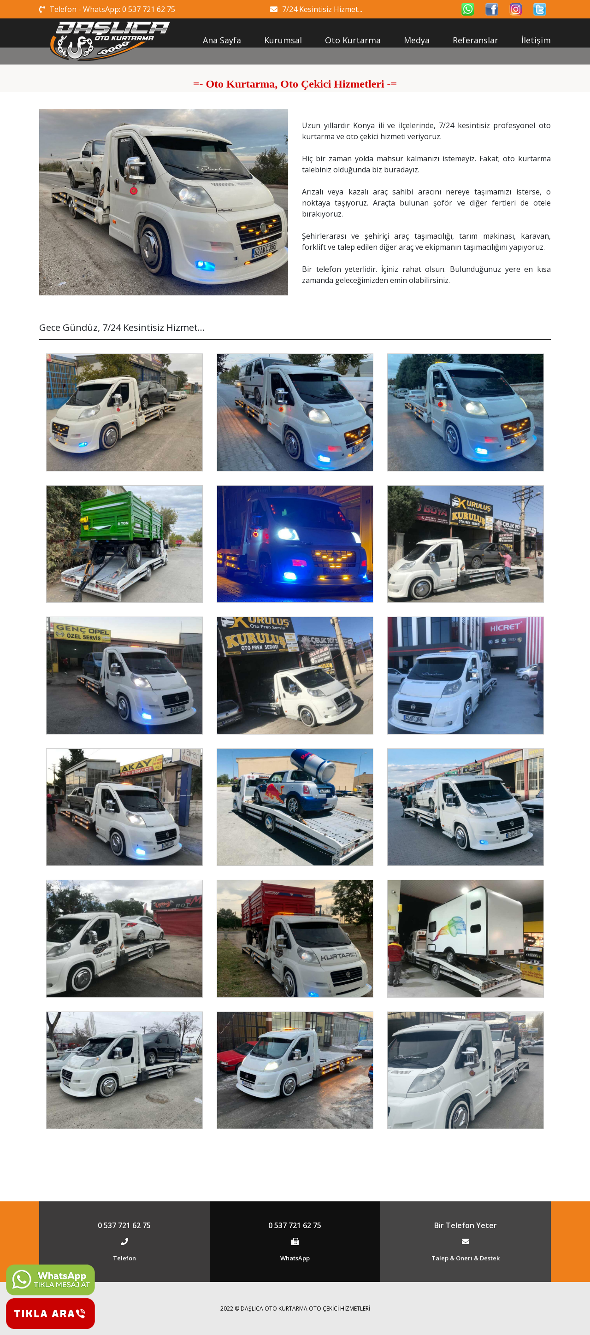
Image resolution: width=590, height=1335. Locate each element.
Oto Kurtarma (353, 40)
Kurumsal (283, 40)
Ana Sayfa (222, 40)
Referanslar (475, 40)
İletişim (536, 40)
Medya (417, 40)
